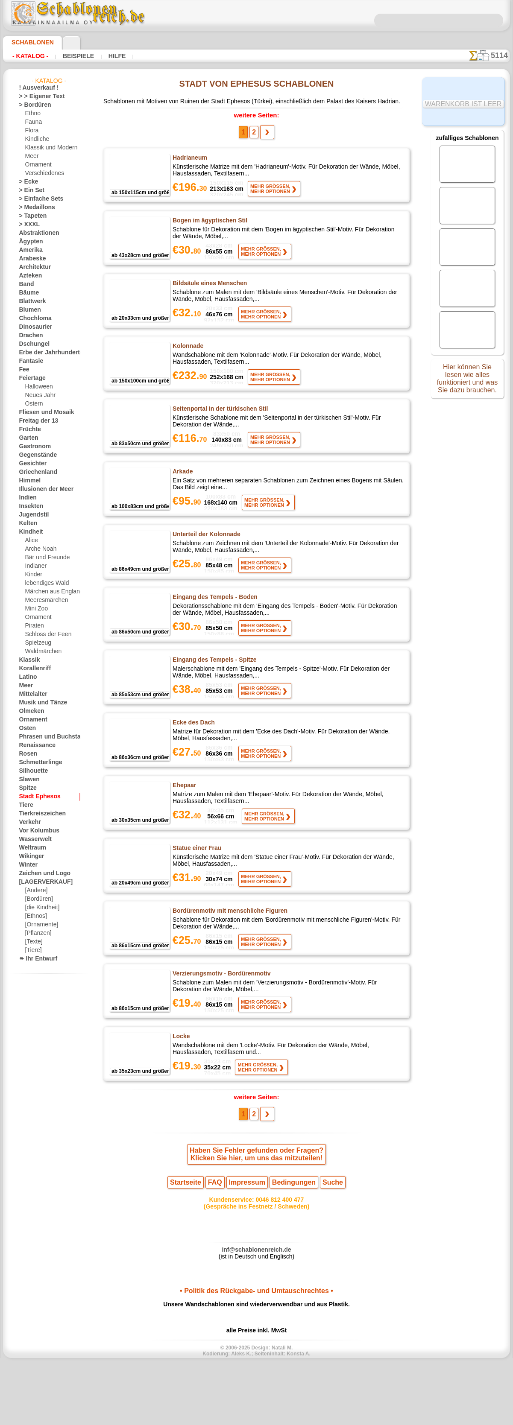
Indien (26, 498)
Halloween (37, 387)
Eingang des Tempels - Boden (212, 622)
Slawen (27, 779)
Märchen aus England (50, 592)
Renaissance (34, 745)
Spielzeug (36, 643)
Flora (31, 130)
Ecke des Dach (192, 755)
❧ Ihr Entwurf (36, 959)
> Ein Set (29, 190)
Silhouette (31, 771)
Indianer (35, 566)
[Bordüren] (38, 899)
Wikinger (29, 856)
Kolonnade (187, 358)
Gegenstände (34, 455)
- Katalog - (28, 56)
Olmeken (29, 711)
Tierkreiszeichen (37, 814)
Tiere (24, 805)
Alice (30, 540)
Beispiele (70, 56)
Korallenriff (32, 668)
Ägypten (28, 241)
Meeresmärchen (44, 600)
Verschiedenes (42, 173)
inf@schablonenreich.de (257, 1307)
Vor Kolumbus (36, 831)
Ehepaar (184, 821)
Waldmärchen (41, 651)
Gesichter (30, 463)
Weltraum (30, 848)
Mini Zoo (35, 609)
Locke (181, 1086)
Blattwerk (30, 301)
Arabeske (30, 259)
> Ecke (26, 182)
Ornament (37, 165)
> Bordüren (32, 105)
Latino (27, 677)
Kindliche (36, 139)
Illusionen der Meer (41, 489)
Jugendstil (31, 515)
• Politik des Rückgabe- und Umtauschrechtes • (256, 1350)
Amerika (28, 250)
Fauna (32, 122)
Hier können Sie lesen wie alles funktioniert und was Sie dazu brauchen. (467, 381)
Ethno (32, 113)
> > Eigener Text (36, 96)
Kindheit (29, 532)
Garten (27, 438)
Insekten (29, 506)
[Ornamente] (40, 925)
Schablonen (29, 42)
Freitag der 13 (35, 421)
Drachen (29, 335)
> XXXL (27, 224)
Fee (23, 370)
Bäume (27, 293)
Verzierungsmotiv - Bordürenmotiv (220, 1019)
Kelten (26, 523)
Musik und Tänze (39, 703)
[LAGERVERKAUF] (41, 882)
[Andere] (35, 890)
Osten (26, 728)
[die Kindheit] (41, 907)
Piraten (33, 626)
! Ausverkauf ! (35, 88)
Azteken (28, 276)
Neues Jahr (38, 395)
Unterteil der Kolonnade (206, 556)
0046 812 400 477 (275, 1256)
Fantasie (29, 361)
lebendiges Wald (44, 583)
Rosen (26, 754)
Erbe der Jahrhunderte (45, 352)
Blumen (28, 310)
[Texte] (33, 942)
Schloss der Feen (44, 634)
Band (25, 284)
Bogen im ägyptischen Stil (208, 225)
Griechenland (34, 472)
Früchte (28, 429)
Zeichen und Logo (39, 873)
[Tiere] (33, 950)
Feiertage (30, 378)
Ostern (33, 404)
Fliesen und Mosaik (41, 412)
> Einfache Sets (36, 199)
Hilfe (103, 56)
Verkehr (28, 822)
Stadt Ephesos (36, 796)
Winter (27, 865)
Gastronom (32, 446)
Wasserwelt (33, 839)
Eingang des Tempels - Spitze (212, 689)
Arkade (183, 490)
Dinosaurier (33, 327)
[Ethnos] (35, 916)
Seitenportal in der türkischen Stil (219, 424)
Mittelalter (32, 694)
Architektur (32, 267)
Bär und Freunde (44, 557)
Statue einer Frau (196, 887)
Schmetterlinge (36, 762)
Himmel (28, 481)
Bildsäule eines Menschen (207, 292)
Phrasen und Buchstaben (48, 737)
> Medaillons (34, 207)
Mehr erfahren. (325, 1418)
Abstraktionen (36, 233)
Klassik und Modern (48, 148)
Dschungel (31, 344)
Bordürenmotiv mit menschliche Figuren (228, 953)
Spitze (26, 788)
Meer (31, 156)
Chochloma (32, 318)
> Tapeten (30, 216)
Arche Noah (39, 549)
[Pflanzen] (37, 933)
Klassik (27, 660)
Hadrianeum (189, 159)
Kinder (33, 574)
